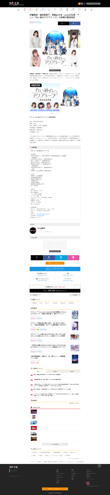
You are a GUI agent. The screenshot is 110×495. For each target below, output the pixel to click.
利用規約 (88, 477)
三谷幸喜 (64, 452)
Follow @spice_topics (42, 275)
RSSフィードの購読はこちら (56, 263)
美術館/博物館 (56, 452)
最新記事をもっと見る (74, 403)
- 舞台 (57, 471)
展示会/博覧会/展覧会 (44, 452)
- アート (57, 479)
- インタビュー (74, 473)
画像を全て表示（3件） (55, 70)
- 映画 (57, 482)
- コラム (72, 477)
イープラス (32, 461)
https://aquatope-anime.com (43, 214)
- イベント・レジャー (60, 473)
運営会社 (88, 469)
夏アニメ (47, 303)
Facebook (14, 470)
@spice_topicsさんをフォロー (16, 476)
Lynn (40, 303)
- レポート (73, 475)
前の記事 (33, 295)
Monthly (72, 371)
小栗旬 (33, 455)
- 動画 (72, 469)
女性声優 (54, 303)
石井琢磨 (67, 455)
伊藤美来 (34, 303)
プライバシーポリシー (90, 479)
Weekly (55, 371)
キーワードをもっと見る (73, 458)
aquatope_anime (40, 215)
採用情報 (88, 475)
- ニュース (73, 471)
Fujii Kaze (34, 452)
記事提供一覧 (89, 471)
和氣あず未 (62, 303)
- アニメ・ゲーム (59, 477)
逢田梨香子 (71, 303)
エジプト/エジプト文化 (56, 455)
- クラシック (58, 475)
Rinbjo (46, 455)
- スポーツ (58, 480)
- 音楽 (57, 469)
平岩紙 (40, 455)
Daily (38, 371)
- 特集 (72, 479)
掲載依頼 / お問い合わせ (91, 473)
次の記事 (76, 295)
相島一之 (72, 452)
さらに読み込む (59, 444)
